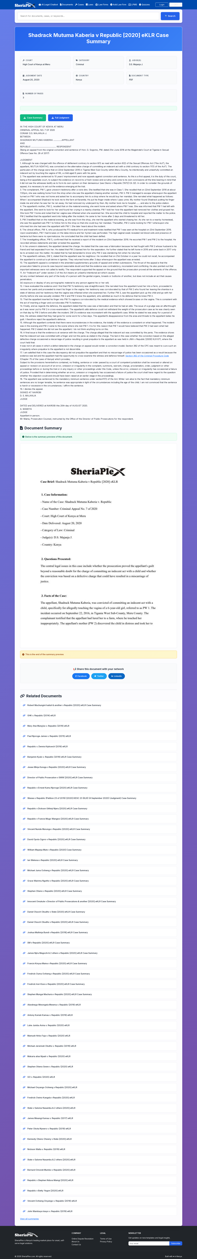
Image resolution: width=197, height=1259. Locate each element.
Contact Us (76, 1244)
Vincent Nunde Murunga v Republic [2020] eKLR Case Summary (58, 829)
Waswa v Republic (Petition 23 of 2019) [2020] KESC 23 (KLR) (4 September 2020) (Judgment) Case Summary (81, 798)
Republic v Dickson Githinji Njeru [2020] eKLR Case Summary (57, 808)
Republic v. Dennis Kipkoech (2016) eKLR (47, 746)
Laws (89, 4)
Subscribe (175, 1243)
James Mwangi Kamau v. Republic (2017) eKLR (50, 1118)
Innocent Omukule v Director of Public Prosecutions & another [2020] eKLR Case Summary (71, 901)
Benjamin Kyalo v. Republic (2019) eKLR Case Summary (54, 757)
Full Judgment (60, 117)
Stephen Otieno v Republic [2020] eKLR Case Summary (54, 891)
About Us (75, 1241)
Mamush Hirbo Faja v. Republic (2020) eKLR (48, 1035)
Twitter (99, 676)
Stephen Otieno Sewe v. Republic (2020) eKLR (50, 1066)
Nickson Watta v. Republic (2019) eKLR (46, 1149)
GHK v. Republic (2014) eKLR (41, 715)
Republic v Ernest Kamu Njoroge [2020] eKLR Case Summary (57, 787)
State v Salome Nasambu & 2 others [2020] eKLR (51, 1108)
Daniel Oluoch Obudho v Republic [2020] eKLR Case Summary (58, 922)
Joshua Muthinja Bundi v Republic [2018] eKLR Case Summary (57, 932)
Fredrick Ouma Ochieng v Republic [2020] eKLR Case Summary (58, 973)
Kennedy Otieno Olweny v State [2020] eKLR (49, 1139)
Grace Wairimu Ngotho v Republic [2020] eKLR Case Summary (58, 880)
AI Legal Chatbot (48, 4)
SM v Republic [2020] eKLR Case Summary (48, 942)
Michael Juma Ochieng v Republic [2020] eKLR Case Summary (58, 870)
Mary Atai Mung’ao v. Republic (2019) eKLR (48, 726)
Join (176, 5)
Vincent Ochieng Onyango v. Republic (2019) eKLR (52, 1201)
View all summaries (29, 1218)
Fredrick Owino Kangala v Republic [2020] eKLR (51, 1097)
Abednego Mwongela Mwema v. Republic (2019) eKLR (54, 1004)
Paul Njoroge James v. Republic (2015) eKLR (49, 736)
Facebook (81, 676)
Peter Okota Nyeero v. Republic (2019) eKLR (49, 1128)
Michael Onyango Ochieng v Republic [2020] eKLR (52, 1087)
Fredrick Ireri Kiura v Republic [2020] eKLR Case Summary (56, 984)
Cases (79, 4)
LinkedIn (116, 676)
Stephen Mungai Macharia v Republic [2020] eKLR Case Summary (59, 994)
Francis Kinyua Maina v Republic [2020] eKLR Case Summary (57, 963)
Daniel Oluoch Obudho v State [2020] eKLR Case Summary (56, 911)
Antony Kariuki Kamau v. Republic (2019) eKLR (50, 1015)
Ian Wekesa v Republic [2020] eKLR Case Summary (52, 860)
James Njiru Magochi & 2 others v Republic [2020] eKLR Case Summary (62, 953)
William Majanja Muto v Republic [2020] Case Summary (54, 849)
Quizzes (144, 4)
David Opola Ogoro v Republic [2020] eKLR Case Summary (56, 839)
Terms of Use (106, 1239)
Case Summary (33, 117)
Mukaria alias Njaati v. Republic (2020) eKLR (48, 1056)
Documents (66, 4)
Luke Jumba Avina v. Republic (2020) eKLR (48, 1025)
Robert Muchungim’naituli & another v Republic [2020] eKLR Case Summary (64, 705)
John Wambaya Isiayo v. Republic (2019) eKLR (49, 1211)
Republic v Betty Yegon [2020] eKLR (45, 1190)
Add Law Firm (118, 4)
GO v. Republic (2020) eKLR (41, 1077)
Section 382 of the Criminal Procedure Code (147, 355)
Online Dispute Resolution (82, 1239)
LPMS (132, 4)
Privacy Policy (106, 1241)
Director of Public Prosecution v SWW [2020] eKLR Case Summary (60, 777)
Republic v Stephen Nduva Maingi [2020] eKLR (50, 1180)
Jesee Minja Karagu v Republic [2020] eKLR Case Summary (56, 767)
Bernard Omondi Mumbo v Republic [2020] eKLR (51, 1170)
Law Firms (101, 4)
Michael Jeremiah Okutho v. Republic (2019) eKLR (51, 1046)
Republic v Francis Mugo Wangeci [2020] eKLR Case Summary (58, 818)
